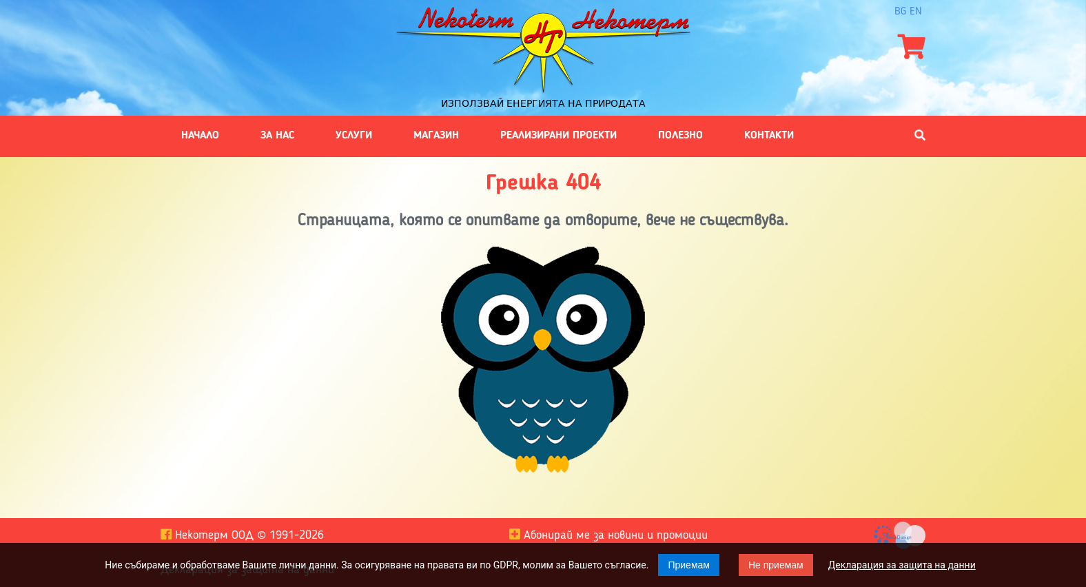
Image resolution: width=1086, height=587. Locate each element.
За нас (277, 135)
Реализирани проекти (558, 135)
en (916, 11)
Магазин (436, 135)
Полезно (680, 135)
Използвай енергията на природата (543, 103)
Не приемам (775, 564)
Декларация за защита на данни (902, 564)
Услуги (354, 135)
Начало (200, 135)
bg (900, 11)
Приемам (689, 564)
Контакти (769, 135)
